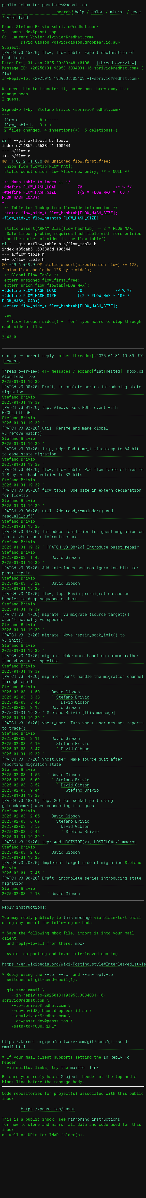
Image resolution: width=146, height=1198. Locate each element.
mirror (117, 11)
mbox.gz (135, 371)
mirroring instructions (94, 1119)
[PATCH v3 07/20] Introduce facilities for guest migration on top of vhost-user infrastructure (73, 534)
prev (18, 355)
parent (33, 355)
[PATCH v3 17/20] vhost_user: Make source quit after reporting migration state (63, 761)
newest (11, 360)
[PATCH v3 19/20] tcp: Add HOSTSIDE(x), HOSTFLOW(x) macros (69, 841)
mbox (80, 943)
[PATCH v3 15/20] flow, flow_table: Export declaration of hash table (69, 55)
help (79, 11)
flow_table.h (18, 124)
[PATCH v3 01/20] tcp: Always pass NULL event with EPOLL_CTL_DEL (61, 410)
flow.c (11, 119)
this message (77, 917)
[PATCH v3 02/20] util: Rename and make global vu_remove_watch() (56, 430)
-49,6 (15, 264)
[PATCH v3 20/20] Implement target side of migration (62, 862)
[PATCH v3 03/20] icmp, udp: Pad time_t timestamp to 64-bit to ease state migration (71, 451)
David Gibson (66, 557)
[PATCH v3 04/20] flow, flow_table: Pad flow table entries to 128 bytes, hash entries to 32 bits (73, 472)
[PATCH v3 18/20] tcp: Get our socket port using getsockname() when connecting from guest (58, 803)
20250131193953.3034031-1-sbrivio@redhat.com (85, 78)
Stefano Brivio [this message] (81, 712)
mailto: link (84, 1067)
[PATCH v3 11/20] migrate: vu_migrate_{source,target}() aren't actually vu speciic (67, 617)
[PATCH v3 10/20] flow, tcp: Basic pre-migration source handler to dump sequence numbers (67, 596)
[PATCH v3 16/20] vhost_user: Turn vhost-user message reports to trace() (73, 725)
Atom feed (17, 17)
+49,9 (29, 264)
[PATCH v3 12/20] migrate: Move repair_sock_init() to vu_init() (64, 637)
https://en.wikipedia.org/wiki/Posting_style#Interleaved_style (74, 963)
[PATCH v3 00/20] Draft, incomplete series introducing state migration (73, 389)
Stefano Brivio (72, 696)
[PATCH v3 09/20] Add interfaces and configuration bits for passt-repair (71, 570)
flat (98, 371)
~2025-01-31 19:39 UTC (119, 355)
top (31, 376)
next (6, 355)
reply (48, 355)
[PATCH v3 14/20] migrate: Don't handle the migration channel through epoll (73, 679)
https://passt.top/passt (48, 1108)
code (136, 11)
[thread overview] (116, 62)
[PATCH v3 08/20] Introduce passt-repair (93, 546)
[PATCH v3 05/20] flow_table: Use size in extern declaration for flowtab (73, 492)
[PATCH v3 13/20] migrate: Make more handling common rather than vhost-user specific (71, 658)
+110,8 (35, 161)
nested (113, 371)
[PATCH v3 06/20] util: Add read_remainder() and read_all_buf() (58, 513)
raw (5, 73)
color (97, 11)
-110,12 (17, 161)
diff (6, 140)
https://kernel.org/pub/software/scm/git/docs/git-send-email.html (65, 1044)
